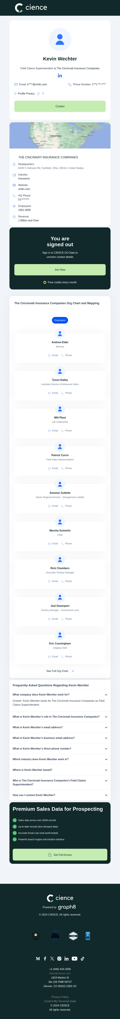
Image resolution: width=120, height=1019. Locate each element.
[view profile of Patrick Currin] (60, 446)
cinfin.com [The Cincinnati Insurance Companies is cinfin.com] (24, 189)
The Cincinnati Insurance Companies (78, 68)
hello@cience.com (60, 973)
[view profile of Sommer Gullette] (60, 484)
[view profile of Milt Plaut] (60, 409)
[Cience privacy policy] (38, 93)
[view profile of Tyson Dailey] (60, 371)
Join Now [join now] (60, 269)
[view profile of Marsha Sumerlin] (60, 522)
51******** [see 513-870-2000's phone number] (23, 199)
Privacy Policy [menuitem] (60, 997)
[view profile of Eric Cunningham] (60, 635)
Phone (66, 355)
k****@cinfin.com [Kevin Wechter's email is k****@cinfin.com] (37, 84)
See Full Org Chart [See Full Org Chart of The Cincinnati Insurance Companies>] (57, 671)
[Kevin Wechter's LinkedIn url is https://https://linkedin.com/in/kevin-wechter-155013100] (60, 75)
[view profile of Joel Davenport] (60, 597)
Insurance (24, 178)
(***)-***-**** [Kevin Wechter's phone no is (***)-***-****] (99, 84)
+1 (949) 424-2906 (60, 969)
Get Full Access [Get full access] (60, 855)
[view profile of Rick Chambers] (60, 559)
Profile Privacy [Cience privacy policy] (24, 94)
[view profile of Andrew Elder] (60, 333)
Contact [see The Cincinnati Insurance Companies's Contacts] (59, 106)
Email (53, 355)
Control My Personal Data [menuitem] (60, 1001)
